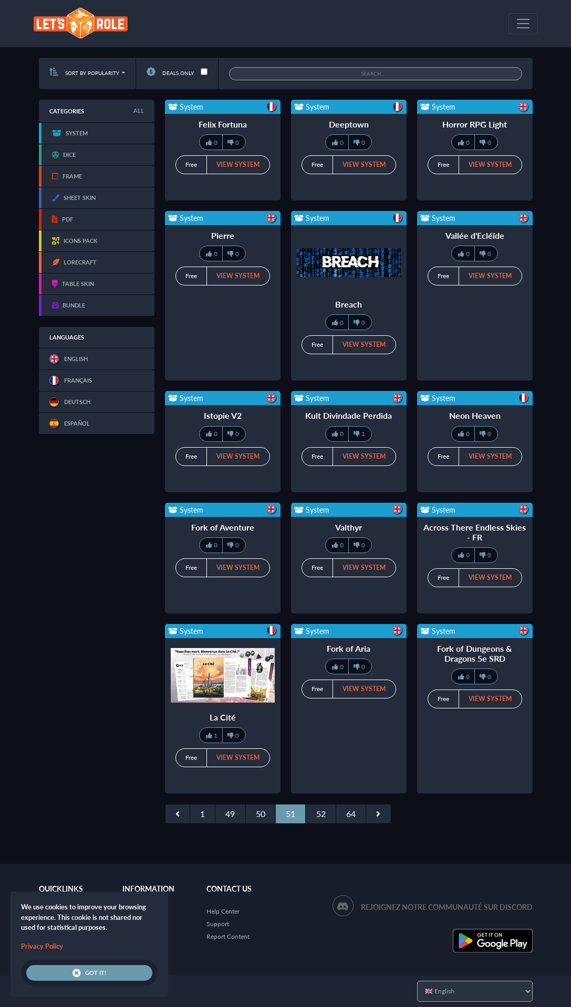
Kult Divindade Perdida (348, 415)
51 (290, 814)
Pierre (222, 235)
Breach (348, 304)
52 (321, 814)
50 (260, 814)
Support (217, 924)
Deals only (170, 73)
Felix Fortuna (223, 124)
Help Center (223, 911)
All (138, 110)
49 (230, 814)
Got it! (89, 973)
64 (351, 814)
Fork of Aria (348, 648)
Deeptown (349, 124)
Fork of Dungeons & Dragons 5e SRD (474, 653)
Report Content (228, 936)
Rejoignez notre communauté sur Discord (447, 907)
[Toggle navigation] (523, 23)
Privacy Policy (42, 946)
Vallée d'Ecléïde (474, 235)
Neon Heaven (475, 415)
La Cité (223, 717)
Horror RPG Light (474, 124)
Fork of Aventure (222, 527)
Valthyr (348, 527)
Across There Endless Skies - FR (474, 532)
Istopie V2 (223, 415)
